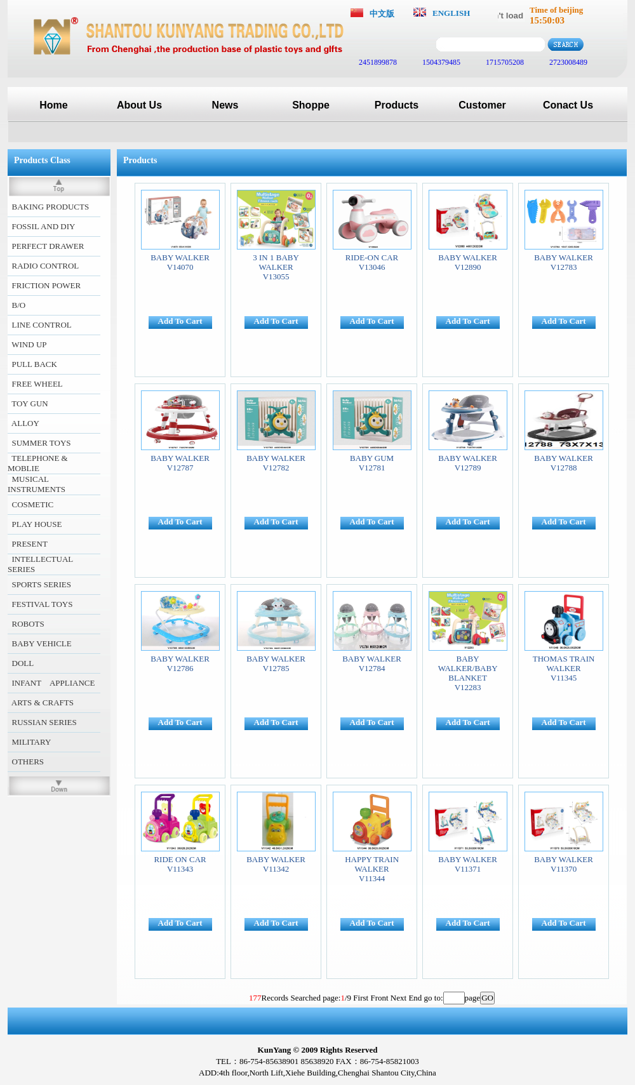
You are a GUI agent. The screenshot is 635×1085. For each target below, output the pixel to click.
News (225, 105)
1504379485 (440, 62)
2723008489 (567, 62)
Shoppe (311, 105)
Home (53, 105)
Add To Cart (180, 321)
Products (396, 105)
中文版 (382, 13)
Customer (482, 105)
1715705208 (504, 62)
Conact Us (568, 105)
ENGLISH (451, 13)
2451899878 (377, 62)
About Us (139, 105)
